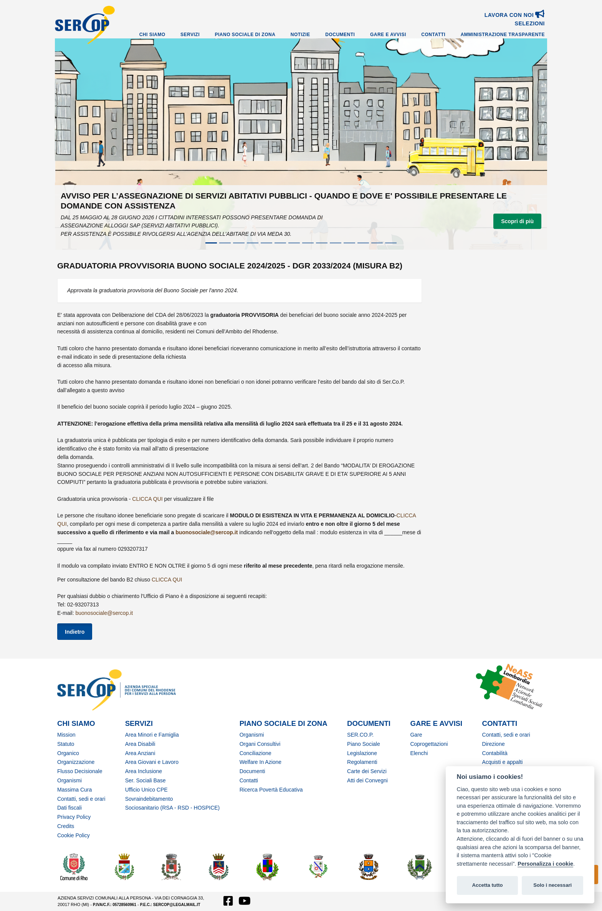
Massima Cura (74, 790)
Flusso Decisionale (80, 771)
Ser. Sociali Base (145, 780)
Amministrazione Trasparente (503, 34)
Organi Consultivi (260, 744)
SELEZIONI (530, 23)
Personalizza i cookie (545, 864)
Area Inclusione (143, 771)
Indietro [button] (74, 632)
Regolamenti (362, 762)
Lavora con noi (515, 15)
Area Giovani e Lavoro (152, 762)
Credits (65, 826)
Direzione (493, 744)
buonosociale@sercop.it (206, 532)
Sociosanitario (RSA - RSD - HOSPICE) (172, 808)
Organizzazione (75, 762)
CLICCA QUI (147, 499)
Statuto (65, 744)
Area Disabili (140, 744)
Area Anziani (140, 753)
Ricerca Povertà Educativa (271, 790)
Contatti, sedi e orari (81, 799)
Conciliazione (255, 753)
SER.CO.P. (360, 735)
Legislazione (362, 753)
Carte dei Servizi (367, 771)
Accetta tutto (487, 885)
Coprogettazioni (429, 744)
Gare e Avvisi (388, 34)
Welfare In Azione (260, 762)
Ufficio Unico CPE (146, 790)
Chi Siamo (152, 34)
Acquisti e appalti (502, 762)
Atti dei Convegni (367, 780)
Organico (68, 753)
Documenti (340, 34)
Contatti (433, 34)
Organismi (69, 780)
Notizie (300, 34)
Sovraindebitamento (149, 799)
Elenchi (419, 753)
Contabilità (495, 753)
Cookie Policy (73, 835)
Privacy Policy (74, 817)
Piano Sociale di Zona (245, 34)
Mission (66, 735)
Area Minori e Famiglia (152, 735)
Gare (416, 735)
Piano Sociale (363, 744)
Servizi (190, 34)
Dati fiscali (69, 808)
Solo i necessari (552, 885)
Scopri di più (517, 221)
